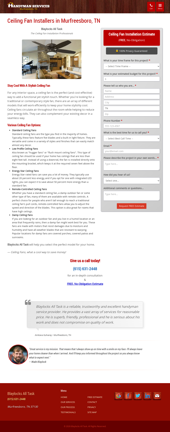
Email (107, 145)
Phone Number (112, 120)
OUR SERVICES (68, 402)
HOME (64, 397)
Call (151, 6)
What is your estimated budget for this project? (130, 73)
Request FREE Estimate (131, 206)
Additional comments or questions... (123, 188)
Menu (161, 6)
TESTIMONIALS (68, 412)
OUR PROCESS (68, 407)
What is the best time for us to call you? (126, 132)
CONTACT (92, 402)
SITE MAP (92, 412)
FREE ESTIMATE (94, 397)
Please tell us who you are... (119, 85)
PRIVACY (91, 407)
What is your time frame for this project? (126, 60)
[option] (51, 59)
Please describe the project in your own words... (131, 157)
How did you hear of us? (116, 174)
